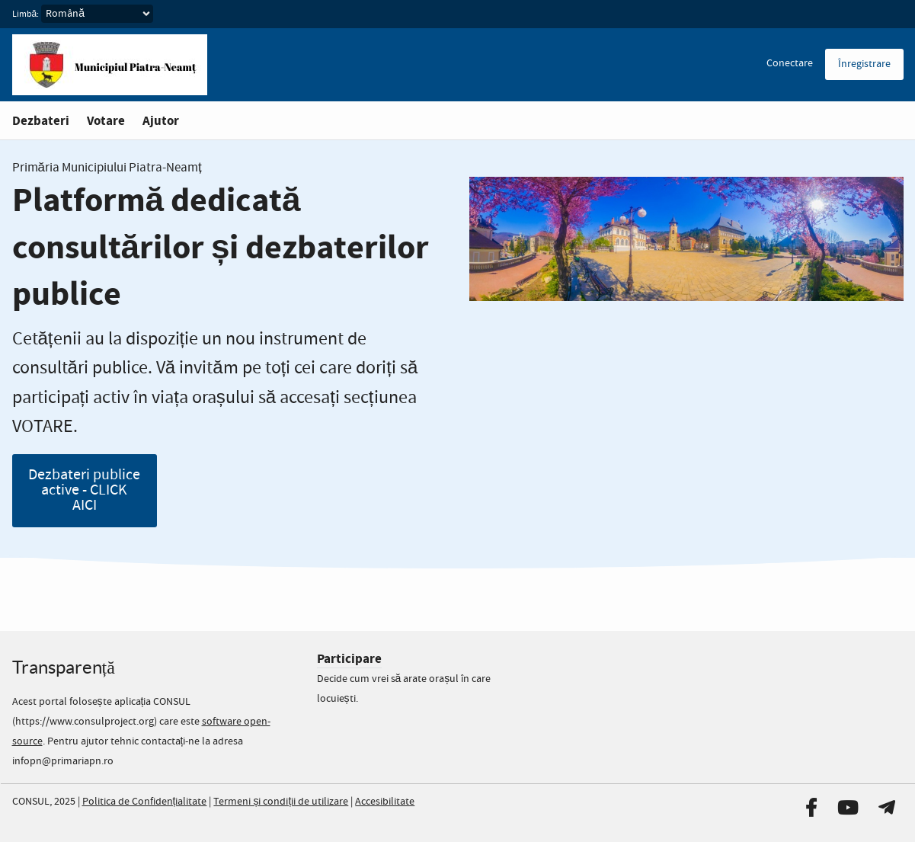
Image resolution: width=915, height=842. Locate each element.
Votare (106, 121)
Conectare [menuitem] (789, 63)
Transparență (63, 667)
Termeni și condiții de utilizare (280, 801)
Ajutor (160, 121)
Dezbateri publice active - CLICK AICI (84, 490)
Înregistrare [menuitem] (864, 64)
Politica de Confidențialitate (144, 801)
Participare (349, 659)
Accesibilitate (384, 801)
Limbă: (26, 14)
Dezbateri (40, 121)
